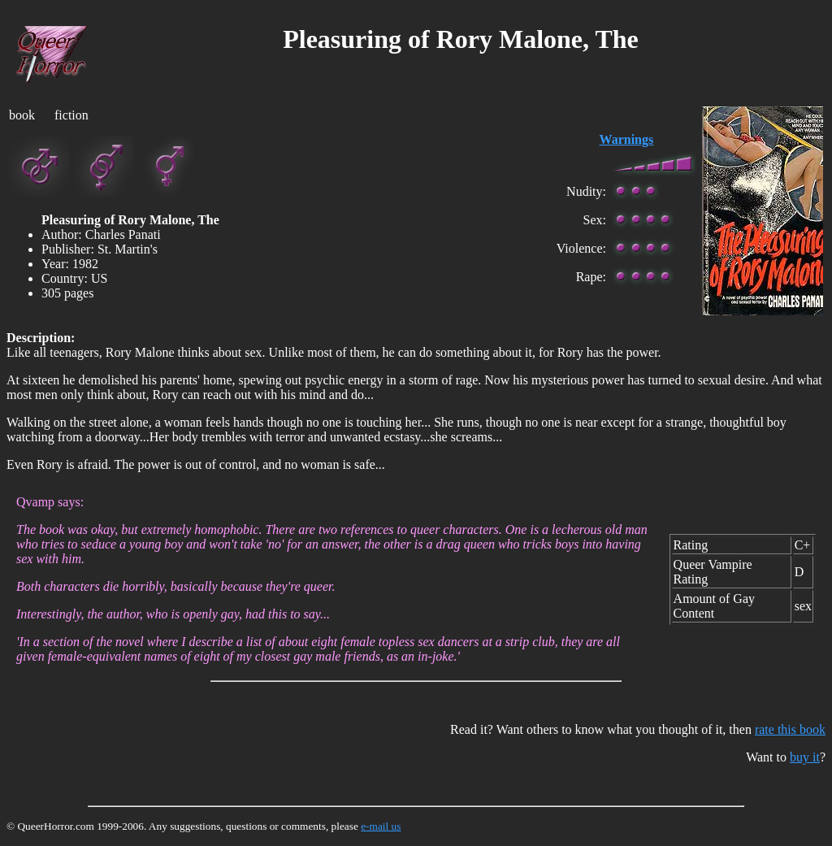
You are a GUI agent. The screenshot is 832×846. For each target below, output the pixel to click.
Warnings (627, 139)
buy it (805, 757)
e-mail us (381, 826)
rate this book (790, 729)
